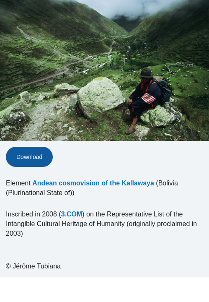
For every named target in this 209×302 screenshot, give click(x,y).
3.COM (72, 214)
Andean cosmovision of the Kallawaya (93, 183)
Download (29, 157)
